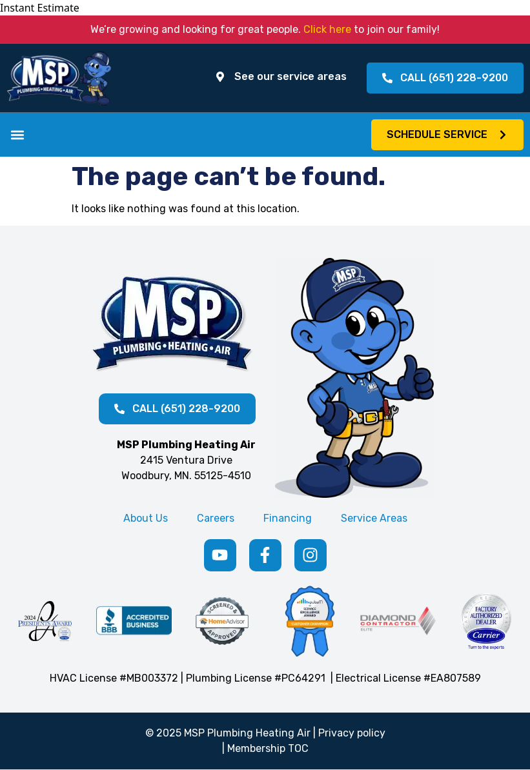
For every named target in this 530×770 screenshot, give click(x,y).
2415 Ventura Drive (186, 460)
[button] (17, 134)
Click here (327, 29)
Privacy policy (351, 733)
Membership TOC (268, 748)
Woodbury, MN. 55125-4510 (186, 475)
